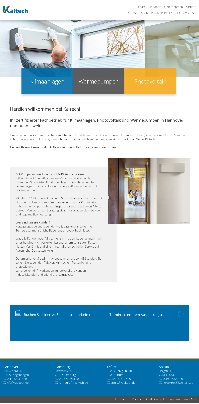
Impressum (122, 401)
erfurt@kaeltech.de (123, 384)
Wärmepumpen (162, 13)
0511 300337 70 (16, 380)
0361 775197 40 (121, 380)
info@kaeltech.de (17, 384)
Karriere (191, 7)
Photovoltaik (186, 13)
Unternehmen (173, 7)
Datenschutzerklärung (146, 401)
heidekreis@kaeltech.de (177, 384)
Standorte (154, 7)
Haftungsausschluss (176, 401)
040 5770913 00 (68, 380)
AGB (193, 401)
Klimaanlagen (138, 13)
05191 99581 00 (172, 380)
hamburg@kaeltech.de (73, 384)
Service (141, 7)
